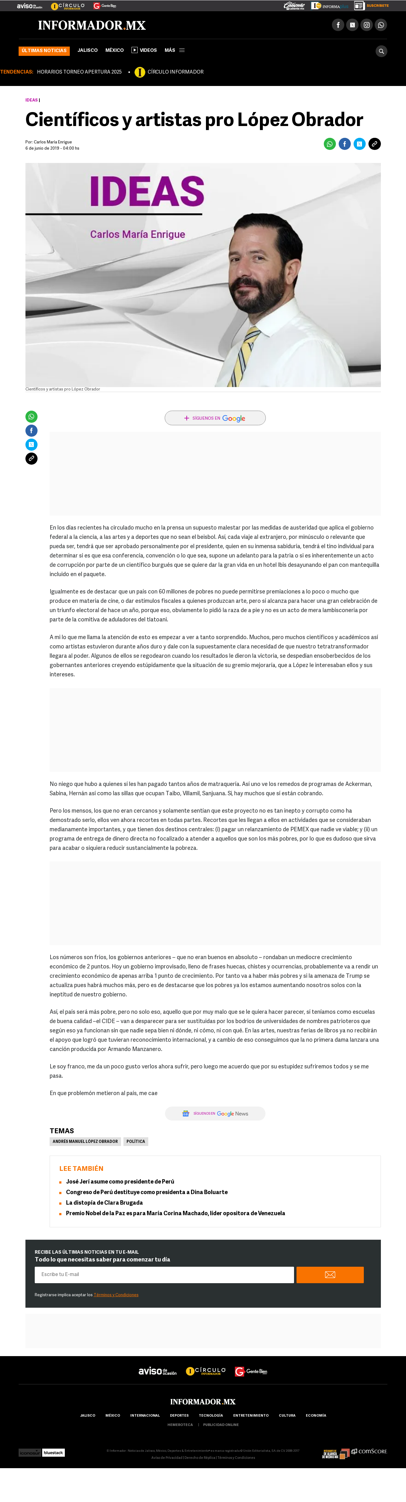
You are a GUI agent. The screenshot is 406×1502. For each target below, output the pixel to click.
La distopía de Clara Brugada (104, 1203)
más (175, 50)
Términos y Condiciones (116, 1295)
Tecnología (211, 1416)
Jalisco (88, 50)
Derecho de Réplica (200, 1458)
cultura (287, 1416)
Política (136, 1142)
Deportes (179, 1416)
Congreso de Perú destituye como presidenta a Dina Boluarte (147, 1193)
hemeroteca (180, 1425)
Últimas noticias (44, 51)
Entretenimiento (251, 1416)
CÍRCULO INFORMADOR (175, 72)
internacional (145, 1416)
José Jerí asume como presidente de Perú (120, 1182)
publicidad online (221, 1425)
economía (316, 1416)
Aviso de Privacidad (166, 1458)
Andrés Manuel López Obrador (85, 1142)
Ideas (31, 100)
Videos (144, 50)
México (114, 50)
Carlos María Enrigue (53, 142)
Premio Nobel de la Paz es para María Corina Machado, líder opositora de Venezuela (175, 1214)
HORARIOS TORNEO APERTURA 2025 (79, 72)
